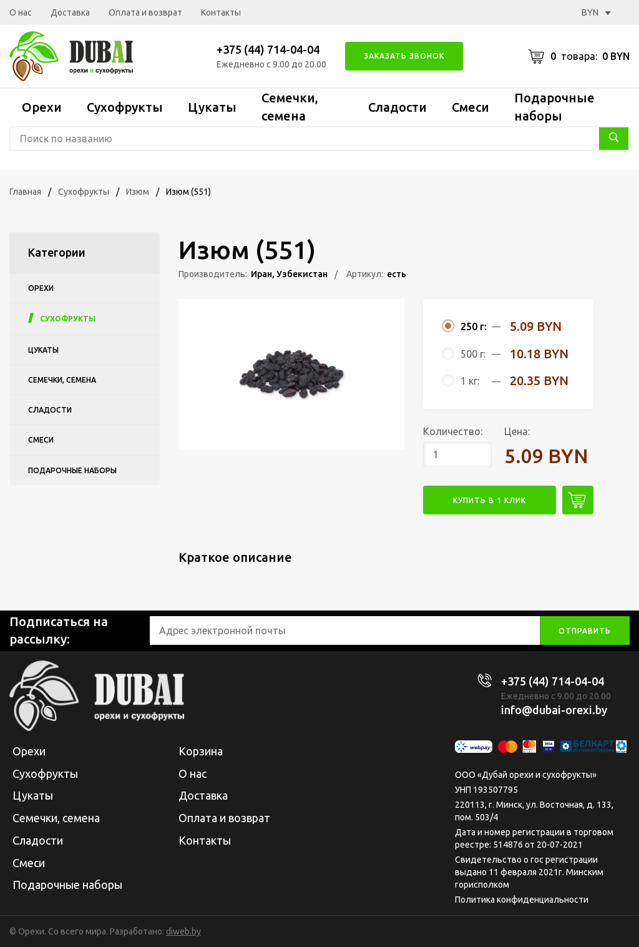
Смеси (470, 107)
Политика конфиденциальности (521, 900)
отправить (585, 631)
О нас (20, 12)
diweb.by (183, 931)
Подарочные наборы (72, 470)
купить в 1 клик (489, 500)
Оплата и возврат (145, 12)
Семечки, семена (62, 380)
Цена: (517, 431)
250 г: (474, 326)
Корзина (200, 751)
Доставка (70, 12)
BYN (596, 12)
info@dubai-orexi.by (554, 710)
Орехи (42, 107)
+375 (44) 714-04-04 (268, 49)
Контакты (221, 12)
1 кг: (470, 380)
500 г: (473, 354)
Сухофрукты (125, 107)
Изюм (137, 192)
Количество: (452, 431)
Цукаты (212, 107)
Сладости (397, 107)
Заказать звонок (404, 56)
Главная (25, 192)
